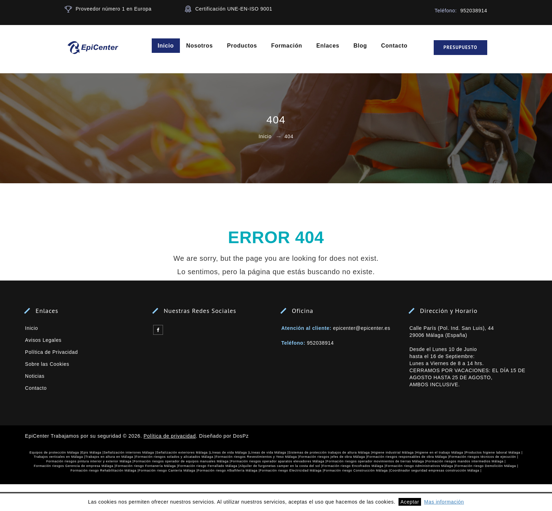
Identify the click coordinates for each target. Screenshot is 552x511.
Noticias (34, 376)
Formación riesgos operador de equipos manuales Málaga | (182, 461)
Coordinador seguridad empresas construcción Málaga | (436, 470)
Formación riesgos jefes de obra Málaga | (333, 456)
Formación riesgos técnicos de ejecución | (483, 456)
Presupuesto (460, 47)
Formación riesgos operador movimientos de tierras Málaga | (376, 461)
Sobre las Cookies (47, 364)
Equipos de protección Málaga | (55, 452)
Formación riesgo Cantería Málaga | (168, 470)
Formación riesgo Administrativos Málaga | (420, 466)
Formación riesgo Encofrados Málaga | (354, 466)
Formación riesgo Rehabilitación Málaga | (104, 470)
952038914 (320, 343)
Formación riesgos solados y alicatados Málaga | (175, 456)
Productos (242, 46)
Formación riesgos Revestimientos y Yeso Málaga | (257, 456)
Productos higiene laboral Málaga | (493, 452)
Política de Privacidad (51, 352)
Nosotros (199, 46)
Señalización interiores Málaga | (130, 452)
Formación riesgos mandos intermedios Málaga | (466, 461)
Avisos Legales (43, 340)
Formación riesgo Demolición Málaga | (486, 466)
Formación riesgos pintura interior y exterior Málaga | (89, 461)
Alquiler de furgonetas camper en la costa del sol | (280, 466)
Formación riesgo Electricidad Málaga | (292, 470)
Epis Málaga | (92, 452)
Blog (360, 46)
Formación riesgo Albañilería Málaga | (228, 470)
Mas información (444, 502)
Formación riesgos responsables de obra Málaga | (408, 456)
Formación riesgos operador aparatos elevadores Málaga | (279, 461)
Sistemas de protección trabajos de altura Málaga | (330, 452)
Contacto (394, 46)
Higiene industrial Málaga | (394, 452)
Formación (286, 46)
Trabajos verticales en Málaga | (59, 456)
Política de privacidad (170, 436)
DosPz (241, 436)
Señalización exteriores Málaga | (183, 452)
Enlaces (327, 46)
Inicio (166, 46)
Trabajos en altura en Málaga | (110, 456)
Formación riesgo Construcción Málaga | (357, 470)
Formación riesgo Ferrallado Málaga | (209, 466)
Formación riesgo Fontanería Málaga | (146, 466)
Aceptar (409, 502)
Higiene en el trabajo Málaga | (440, 452)
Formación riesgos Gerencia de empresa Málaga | (74, 466)
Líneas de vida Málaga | (229, 452)
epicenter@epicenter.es (361, 328)
